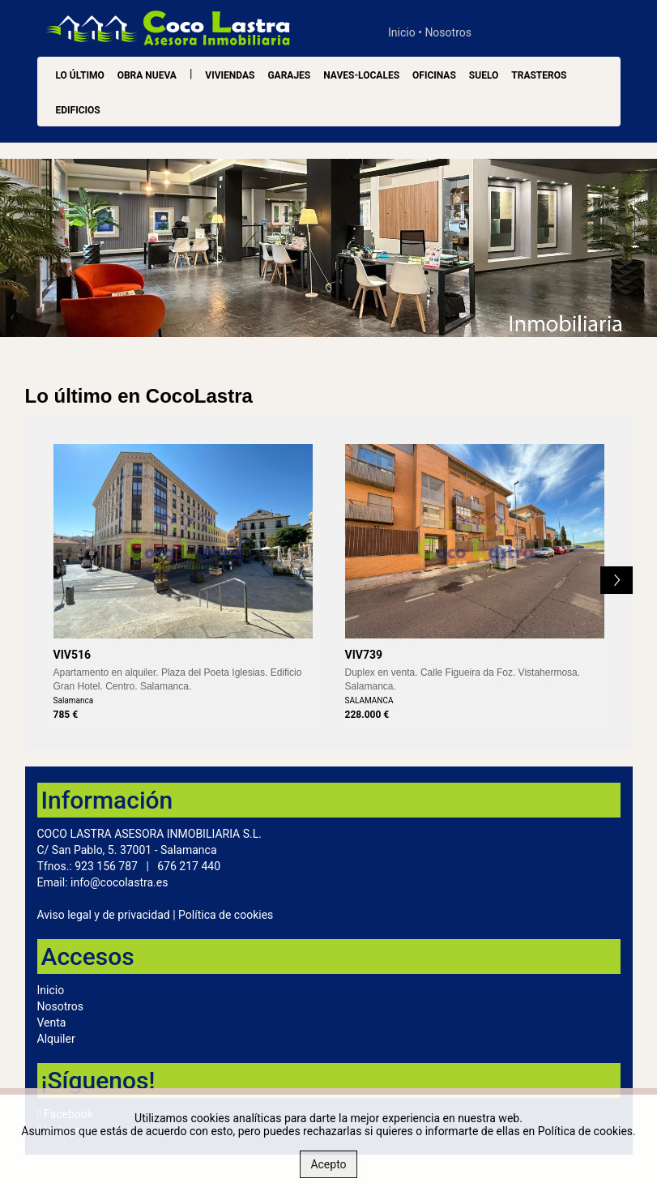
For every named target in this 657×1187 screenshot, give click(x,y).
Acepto (328, 1164)
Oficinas (434, 75)
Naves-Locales (361, 75)
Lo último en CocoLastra (139, 396)
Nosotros (447, 32)
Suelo (483, 75)
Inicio (402, 32)
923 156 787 (106, 866)
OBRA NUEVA (147, 75)
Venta (51, 1022)
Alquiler (56, 1038)
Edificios (78, 110)
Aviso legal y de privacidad (103, 914)
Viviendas (229, 75)
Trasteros (538, 75)
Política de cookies (225, 914)
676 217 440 (188, 866)
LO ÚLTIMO (80, 75)
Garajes (288, 75)
